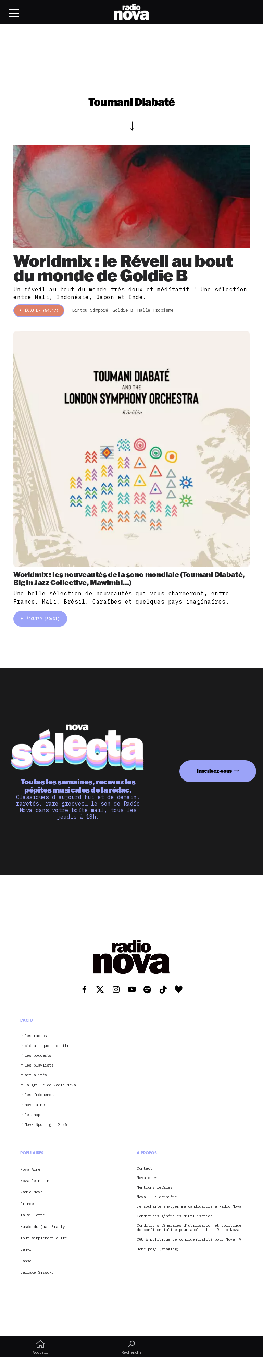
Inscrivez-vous (214, 770)
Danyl (26, 1249)
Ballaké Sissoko (37, 1272)
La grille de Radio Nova (50, 1085)
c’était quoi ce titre (48, 1046)
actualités (36, 1075)
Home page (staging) (158, 1249)
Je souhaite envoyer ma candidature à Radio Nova (189, 1206)
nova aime (35, 1105)
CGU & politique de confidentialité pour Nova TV (189, 1239)
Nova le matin (34, 1180)
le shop (32, 1114)
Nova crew (147, 1178)
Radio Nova (31, 1192)
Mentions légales (154, 1187)
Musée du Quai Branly (42, 1226)
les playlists (39, 1065)
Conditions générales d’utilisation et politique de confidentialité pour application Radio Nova (189, 1227)
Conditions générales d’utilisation (174, 1216)
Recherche (131, 1347)
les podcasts (38, 1055)
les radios (36, 1036)
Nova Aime (30, 1169)
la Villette (32, 1215)
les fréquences (40, 1095)
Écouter (39, 310)
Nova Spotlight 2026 (46, 1124)
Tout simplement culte (43, 1238)
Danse (26, 1261)
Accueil (40, 1347)
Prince (27, 1203)
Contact (144, 1168)
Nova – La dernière (157, 1197)
